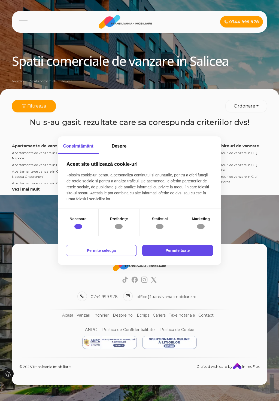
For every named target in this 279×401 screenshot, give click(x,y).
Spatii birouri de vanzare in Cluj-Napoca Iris (233, 167)
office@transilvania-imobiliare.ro (166, 296)
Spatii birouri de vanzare (233, 145)
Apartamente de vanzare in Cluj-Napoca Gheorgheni (38, 174)
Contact (206, 315)
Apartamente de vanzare (38, 145)
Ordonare (244, 106)
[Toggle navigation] (23, 22)
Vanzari (83, 315)
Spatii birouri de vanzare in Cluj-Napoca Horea (233, 179)
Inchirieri (101, 315)
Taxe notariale (182, 315)
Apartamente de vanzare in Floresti (39, 165)
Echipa (143, 315)
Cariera (159, 315)
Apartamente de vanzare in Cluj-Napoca (38, 155)
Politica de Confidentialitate (128, 329)
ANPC (91, 329)
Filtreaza (34, 106)
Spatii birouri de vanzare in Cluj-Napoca (233, 155)
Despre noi (123, 315)
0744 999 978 (104, 296)
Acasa (67, 315)
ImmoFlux (246, 366)
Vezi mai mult (26, 189)
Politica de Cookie (177, 329)
